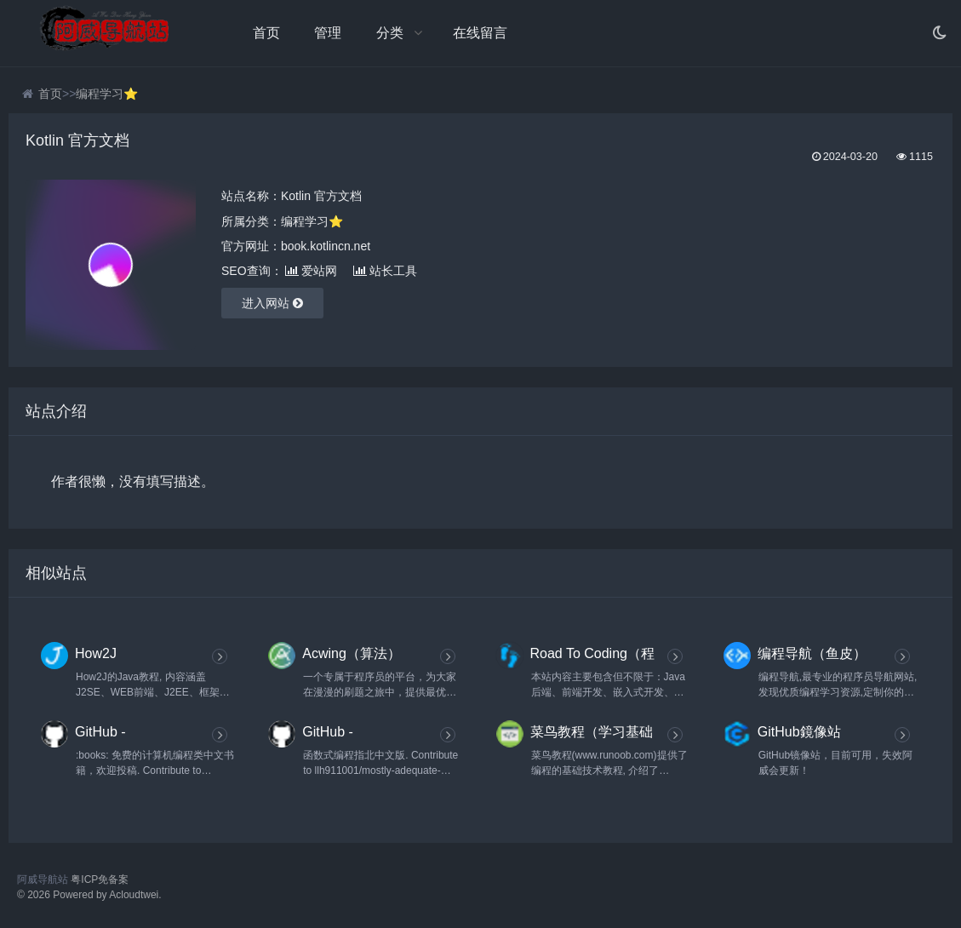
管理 (327, 33)
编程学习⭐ (107, 93)
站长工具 (385, 271)
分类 (389, 33)
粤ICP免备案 (100, 879)
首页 (266, 33)
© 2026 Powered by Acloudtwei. (89, 895)
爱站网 (311, 271)
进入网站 (272, 303)
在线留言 (480, 33)
